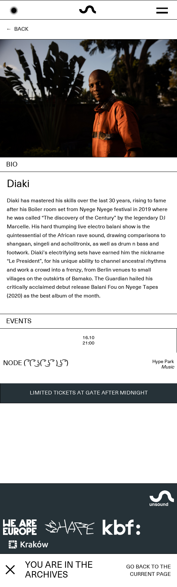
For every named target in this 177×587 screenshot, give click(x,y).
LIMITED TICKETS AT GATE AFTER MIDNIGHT (89, 392)
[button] (162, 9)
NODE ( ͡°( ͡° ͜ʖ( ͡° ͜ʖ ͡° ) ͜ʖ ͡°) (35, 363)
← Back (17, 29)
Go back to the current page (148, 570)
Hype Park (163, 361)
